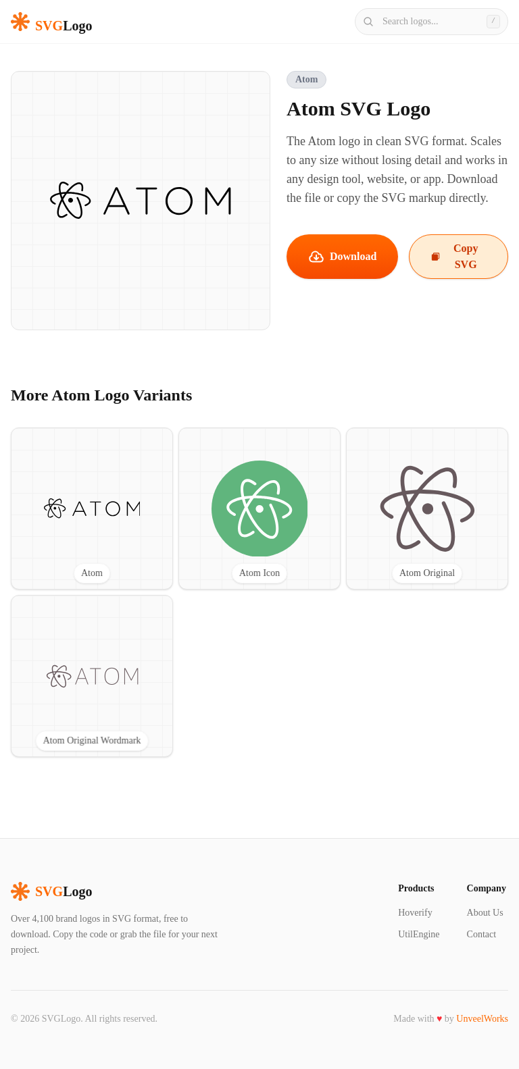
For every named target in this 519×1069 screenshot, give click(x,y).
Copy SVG (454, 256)
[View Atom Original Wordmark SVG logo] (92, 676)
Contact (482, 934)
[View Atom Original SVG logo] (427, 508)
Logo (51, 891)
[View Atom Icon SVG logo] (259, 508)
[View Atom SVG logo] (92, 508)
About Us (485, 913)
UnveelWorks (482, 1019)
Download (342, 257)
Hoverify (415, 913)
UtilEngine (418, 934)
